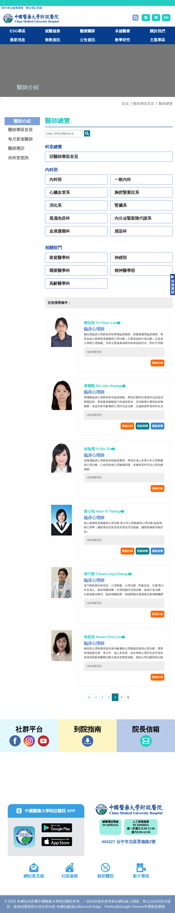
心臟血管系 (59, 192)
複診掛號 (157, 425)
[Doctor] (67, 133)
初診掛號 (142, 425)
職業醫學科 (59, 270)
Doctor (87, 133)
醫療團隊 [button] (87, 31)
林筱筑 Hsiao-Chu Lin (102, 637)
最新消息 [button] (17, 40)
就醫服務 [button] (52, 31)
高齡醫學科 (59, 283)
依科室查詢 (18, 157)
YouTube (43, 741)
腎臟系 (121, 205)
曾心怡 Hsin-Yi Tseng (102, 511)
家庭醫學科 (59, 257)
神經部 (121, 257)
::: (4, 2)
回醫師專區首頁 (63, 156)
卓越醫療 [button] (122, 31)
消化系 (55, 205)
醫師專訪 (16, 148)
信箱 (146, 741)
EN (166, 17)
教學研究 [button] (122, 40)
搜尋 (135, 18)
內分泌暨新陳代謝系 (133, 218)
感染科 (121, 231)
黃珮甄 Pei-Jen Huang (102, 386)
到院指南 (87, 741)
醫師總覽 (166, 104)
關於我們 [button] (157, 31)
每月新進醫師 (20, 139)
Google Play (56, 827)
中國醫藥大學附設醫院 (128, 809)
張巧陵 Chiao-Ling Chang (105, 574)
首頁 (125, 104)
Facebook (15, 741)
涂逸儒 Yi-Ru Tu (97, 449)
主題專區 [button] (157, 40)
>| (128, 697)
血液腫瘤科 (59, 231)
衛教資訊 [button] (52, 40)
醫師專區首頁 (20, 129)
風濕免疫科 (59, 218)
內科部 (55, 179)
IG (29, 741)
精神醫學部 (125, 270)
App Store (56, 841)
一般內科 (123, 179)
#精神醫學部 (94, 352)
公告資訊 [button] (87, 40)
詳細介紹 (157, 362)
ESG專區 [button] (17, 31)
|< (89, 697)
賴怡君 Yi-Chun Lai (100, 323)
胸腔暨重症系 (127, 192)
